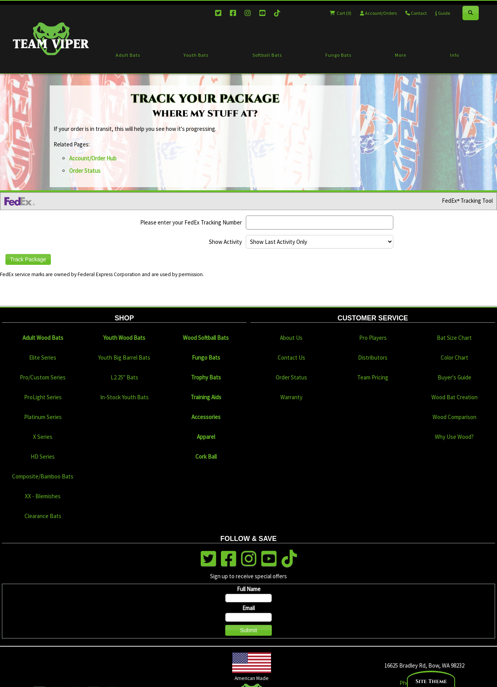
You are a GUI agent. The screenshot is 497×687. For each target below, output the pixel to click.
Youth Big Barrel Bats (124, 357)
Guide (442, 13)
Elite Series (42, 357)
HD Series (43, 456)
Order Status (85, 170)
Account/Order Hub (92, 158)
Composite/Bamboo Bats (42, 476)
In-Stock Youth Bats (124, 397)
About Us (291, 337)
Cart (340, 13)
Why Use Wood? (454, 436)
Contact (416, 13)
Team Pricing (372, 377)
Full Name (249, 589)
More (400, 55)
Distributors (373, 357)
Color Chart (454, 357)
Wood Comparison (454, 417)
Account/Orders (378, 13)
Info (454, 55)
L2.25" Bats (124, 377)
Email (248, 608)
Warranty (291, 397)
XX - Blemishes (43, 496)
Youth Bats (196, 55)
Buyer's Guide (454, 377)
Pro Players (373, 337)
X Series (42, 436)
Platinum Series (43, 417)
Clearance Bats (42, 516)
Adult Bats (128, 55)
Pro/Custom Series (43, 377)
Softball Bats (267, 55)
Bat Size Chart (454, 337)
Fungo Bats (338, 55)
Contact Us (291, 357)
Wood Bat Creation (454, 397)
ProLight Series (43, 397)
